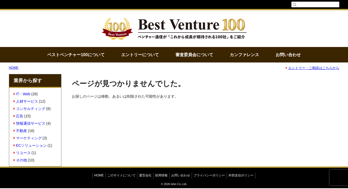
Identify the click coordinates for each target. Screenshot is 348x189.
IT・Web (22, 94)
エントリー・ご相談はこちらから (312, 68)
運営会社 (145, 175)
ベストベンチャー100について (75, 54)
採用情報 (161, 175)
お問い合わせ (288, 54)
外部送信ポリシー (241, 175)
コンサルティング (29, 109)
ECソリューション (30, 145)
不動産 (20, 131)
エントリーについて (140, 54)
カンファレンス (244, 54)
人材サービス (26, 101)
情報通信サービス (29, 123)
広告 (18, 116)
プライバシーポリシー (209, 175)
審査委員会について (194, 54)
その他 (20, 160)
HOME (14, 68)
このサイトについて (121, 175)
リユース (22, 153)
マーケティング (28, 138)
